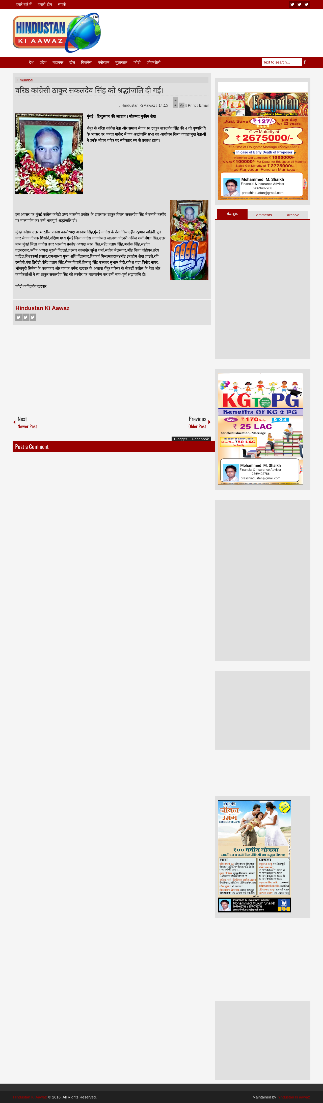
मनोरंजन (103, 62)
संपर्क (62, 4)
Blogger (180, 439)
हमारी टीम (45, 4)
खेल (72, 62)
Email (203, 105)
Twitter (25, 317)
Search (306, 62)
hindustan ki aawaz (294, 1097)
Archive (293, 215)
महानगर (57, 62)
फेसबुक (232, 214)
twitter (299, 4)
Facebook (18, 317)
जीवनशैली (153, 62)
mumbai (26, 80)
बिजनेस (86, 62)
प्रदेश (43, 62)
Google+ (33, 317)
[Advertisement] (218, 25)
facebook (306, 4)
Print (190, 105)
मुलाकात (121, 62)
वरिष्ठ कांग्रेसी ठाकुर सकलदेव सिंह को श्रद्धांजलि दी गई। (89, 89)
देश (31, 62)
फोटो (137, 62)
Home (20, 62)
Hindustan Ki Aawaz (138, 105)
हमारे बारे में (24, 4)
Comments (263, 215)
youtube (292, 4)
